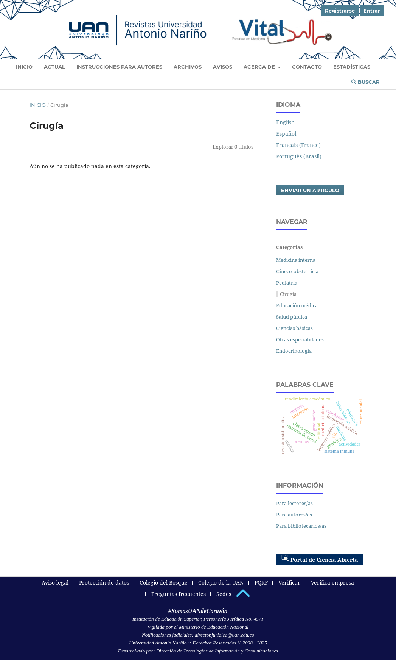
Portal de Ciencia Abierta (319, 558)
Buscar (365, 82)
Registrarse (340, 11)
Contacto (307, 67)
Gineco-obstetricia (297, 271)
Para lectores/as (294, 503)
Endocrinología (294, 350)
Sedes (223, 593)
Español (286, 133)
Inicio (24, 67)
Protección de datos (104, 582)
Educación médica (297, 305)
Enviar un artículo (310, 190)
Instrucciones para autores (119, 67)
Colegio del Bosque (164, 582)
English (285, 122)
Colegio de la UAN (221, 582)
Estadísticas (351, 67)
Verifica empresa (332, 582)
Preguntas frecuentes (178, 593)
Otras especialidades (300, 339)
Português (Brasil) (298, 156)
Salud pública (291, 316)
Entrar (371, 11)
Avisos (222, 67)
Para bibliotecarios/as (301, 525)
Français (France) (298, 145)
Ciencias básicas (294, 328)
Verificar (289, 582)
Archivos (188, 67)
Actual (54, 67)
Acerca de (260, 67)
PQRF (261, 582)
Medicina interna (295, 259)
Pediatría (286, 282)
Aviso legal (55, 582)
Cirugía (288, 294)
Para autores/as (294, 514)
